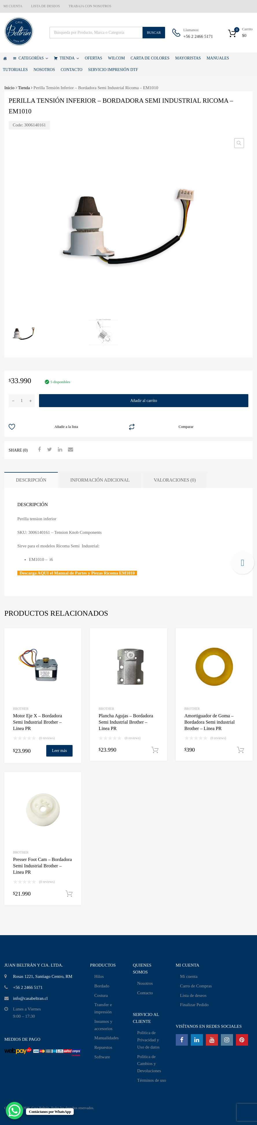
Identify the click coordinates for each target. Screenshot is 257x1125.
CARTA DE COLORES (150, 58)
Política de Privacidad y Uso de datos (148, 1039)
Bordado (101, 986)
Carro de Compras (196, 986)
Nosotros (145, 983)
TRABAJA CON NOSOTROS (90, 6)
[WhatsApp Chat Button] (14, 1110)
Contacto (145, 993)
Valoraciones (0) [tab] (175, 480)
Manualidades (106, 1038)
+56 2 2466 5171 (197, 36)
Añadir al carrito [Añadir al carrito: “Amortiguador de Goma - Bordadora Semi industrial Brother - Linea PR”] (240, 750)
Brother (21, 708)
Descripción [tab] (31, 480)
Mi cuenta (188, 976)
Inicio (9, 87)
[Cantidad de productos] (21, 400)
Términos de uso (151, 1080)
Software (102, 1057)
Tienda (24, 87)
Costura (101, 995)
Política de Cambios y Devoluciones (149, 1063)
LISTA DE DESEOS (45, 6)
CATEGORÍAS (33, 58)
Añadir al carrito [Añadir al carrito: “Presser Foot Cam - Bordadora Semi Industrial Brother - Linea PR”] (69, 894)
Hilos (99, 976)
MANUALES (218, 58)
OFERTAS (93, 58)
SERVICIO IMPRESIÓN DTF (113, 70)
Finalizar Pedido (194, 1004)
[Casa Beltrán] (5, 58)
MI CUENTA (12, 6)
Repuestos (103, 1047)
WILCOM (116, 58)
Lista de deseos (193, 995)
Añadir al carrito (143, 400)
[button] (239, 143)
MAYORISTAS (188, 58)
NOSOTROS (44, 70)
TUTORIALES (15, 70)
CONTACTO (71, 70)
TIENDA (69, 58)
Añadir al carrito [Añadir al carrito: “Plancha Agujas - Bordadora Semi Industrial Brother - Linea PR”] (154, 750)
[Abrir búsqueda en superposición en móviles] (107, 32)
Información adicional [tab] (100, 480)
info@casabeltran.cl (30, 998)
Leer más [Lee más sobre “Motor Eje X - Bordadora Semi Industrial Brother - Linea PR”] (59, 750)
